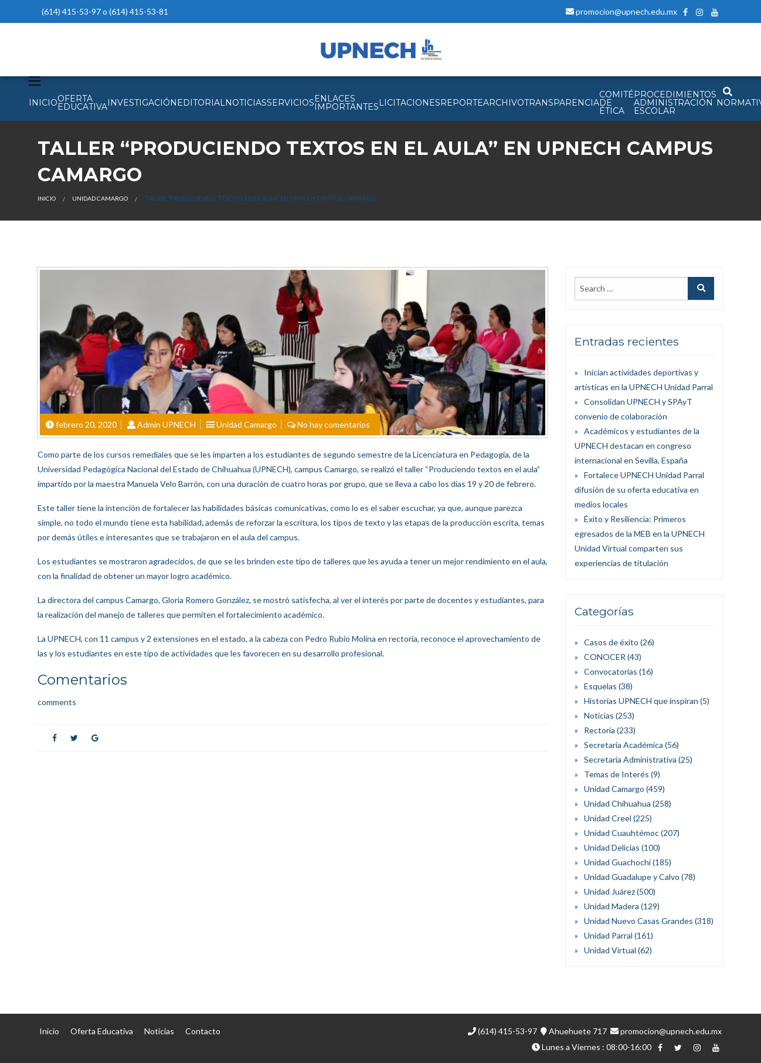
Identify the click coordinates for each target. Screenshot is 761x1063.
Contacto (202, 1031)
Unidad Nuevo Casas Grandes (638, 921)
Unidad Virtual (610, 950)
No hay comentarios (333, 424)
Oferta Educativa (101, 1031)
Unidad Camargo (100, 198)
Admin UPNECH (166, 424)
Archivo (503, 102)
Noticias (599, 715)
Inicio (47, 198)
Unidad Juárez (609, 891)
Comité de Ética (616, 102)
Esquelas (600, 686)
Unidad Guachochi (617, 862)
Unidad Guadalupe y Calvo (632, 877)
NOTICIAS (246, 102)
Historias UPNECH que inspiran (641, 701)
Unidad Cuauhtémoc (621, 833)
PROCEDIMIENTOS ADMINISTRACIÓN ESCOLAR (675, 102)
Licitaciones (409, 102)
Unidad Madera (611, 906)
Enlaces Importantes (346, 102)
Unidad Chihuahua (617, 803)
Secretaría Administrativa (630, 759)
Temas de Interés (616, 774)
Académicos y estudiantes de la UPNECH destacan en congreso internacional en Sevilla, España (637, 445)
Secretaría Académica (623, 745)
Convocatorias (610, 671)
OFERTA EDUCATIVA (82, 102)
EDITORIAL (201, 102)
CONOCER (605, 657)
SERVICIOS (290, 102)
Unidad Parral (608, 935)
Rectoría (599, 730)
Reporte (461, 102)
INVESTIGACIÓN (142, 102)
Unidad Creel (607, 818)
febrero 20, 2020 (86, 424)
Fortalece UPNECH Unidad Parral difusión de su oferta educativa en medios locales (639, 489)
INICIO (43, 102)
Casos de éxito (611, 642)
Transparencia (561, 102)
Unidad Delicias (612, 847)
